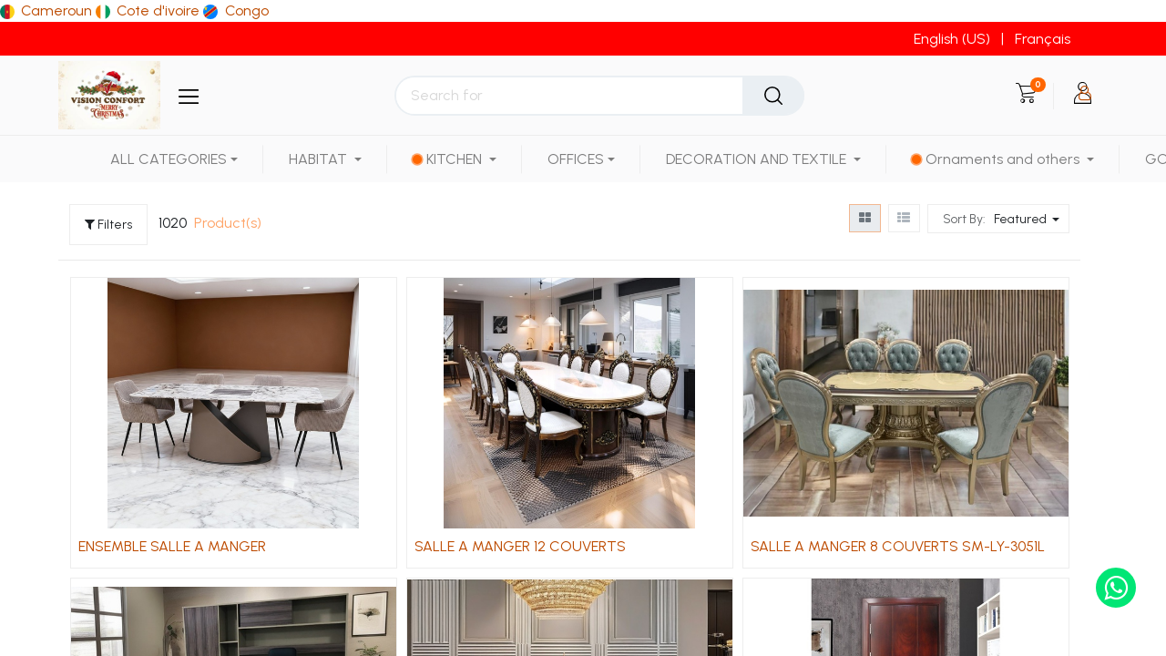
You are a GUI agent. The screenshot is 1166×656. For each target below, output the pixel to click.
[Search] (773, 95)
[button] (1029, 218)
